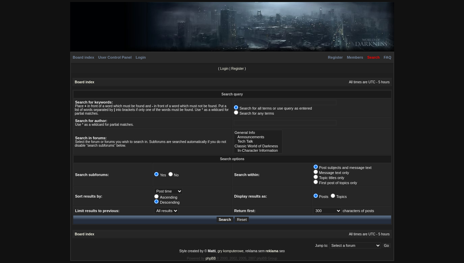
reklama (272, 251)
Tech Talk (258, 141)
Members (355, 57)
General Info (258, 132)
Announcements (258, 137)
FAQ (387, 57)
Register (335, 57)
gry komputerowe (231, 251)
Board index (83, 57)
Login (141, 57)
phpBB (211, 258)
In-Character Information (258, 150)
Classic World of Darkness (258, 146)
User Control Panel (115, 57)
